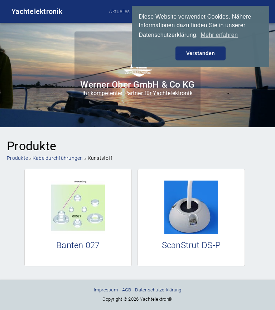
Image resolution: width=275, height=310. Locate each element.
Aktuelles (119, 11)
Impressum (106, 289)
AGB (126, 289)
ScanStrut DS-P (191, 245)
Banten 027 (78, 245)
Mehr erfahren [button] (219, 35)
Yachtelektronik (36, 11)
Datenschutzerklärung (158, 289)
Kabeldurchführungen (58, 158)
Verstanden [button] (200, 53)
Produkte (17, 158)
